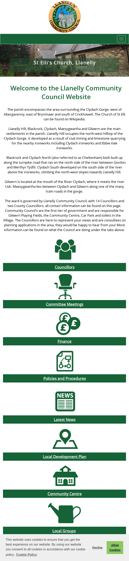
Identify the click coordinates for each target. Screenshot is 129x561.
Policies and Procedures (64, 378)
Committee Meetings (64, 304)
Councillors (64, 267)
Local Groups (64, 530)
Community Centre (65, 493)
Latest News (64, 419)
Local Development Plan (64, 456)
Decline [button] (97, 547)
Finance (64, 341)
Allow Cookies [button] (115, 548)
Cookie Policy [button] (26, 554)
